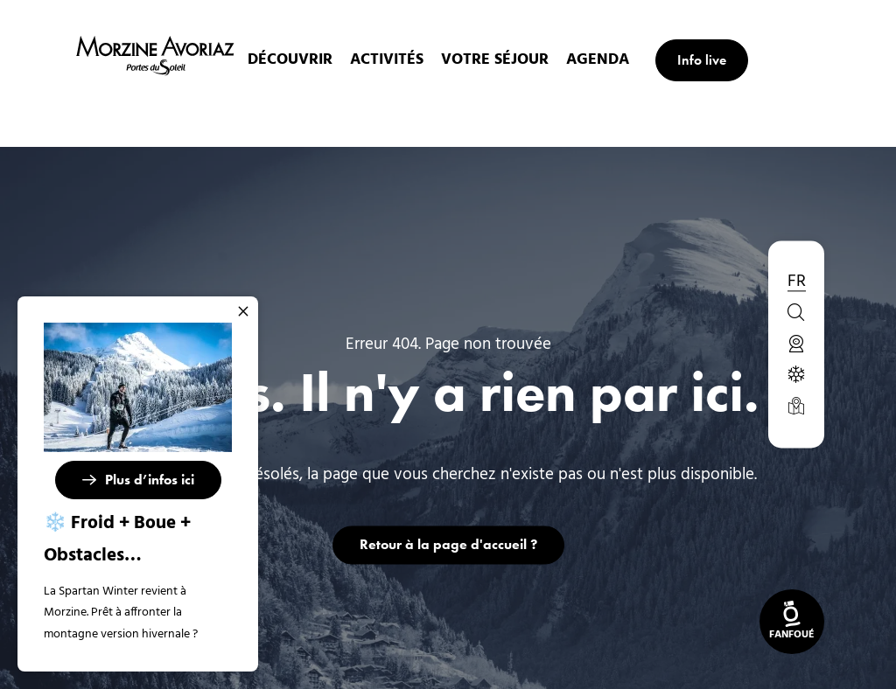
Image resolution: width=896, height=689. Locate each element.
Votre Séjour (502, 60)
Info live (708, 60)
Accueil (345, 117)
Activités (393, 60)
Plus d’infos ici (149, 479)
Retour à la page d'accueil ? (448, 544)
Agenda (604, 60)
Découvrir (297, 60)
